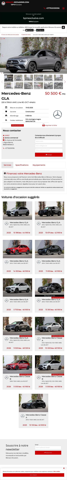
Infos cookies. (56, 471)
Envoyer (49, 155)
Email (48, 446)
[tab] (7, 165)
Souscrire (48, 453)
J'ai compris (33, 475)
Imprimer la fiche (49, 125)
